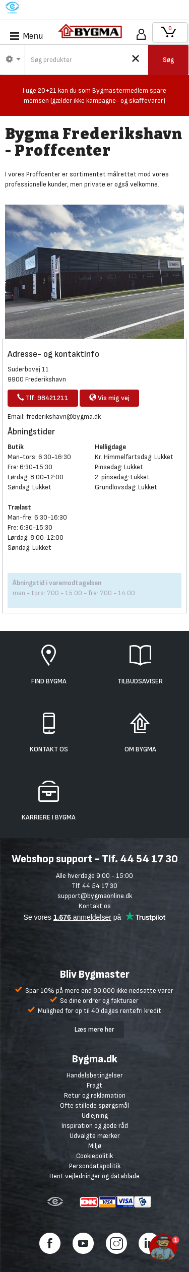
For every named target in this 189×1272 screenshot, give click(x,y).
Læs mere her (94, 1029)
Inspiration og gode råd (94, 1125)
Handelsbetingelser (95, 1075)
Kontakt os (95, 906)
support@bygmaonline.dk (94, 896)
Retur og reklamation (94, 1095)
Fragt (94, 1085)
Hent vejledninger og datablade (94, 1176)
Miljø (94, 1145)
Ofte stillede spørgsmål (94, 1105)
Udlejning (95, 1115)
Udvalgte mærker (95, 1135)
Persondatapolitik (94, 1166)
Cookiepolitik (94, 1156)
